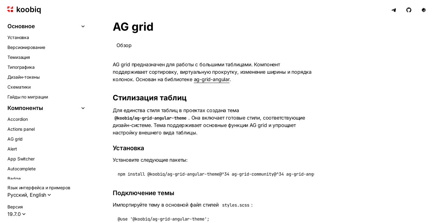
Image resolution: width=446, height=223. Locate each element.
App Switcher (21, 158)
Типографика (21, 67)
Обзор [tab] (124, 45)
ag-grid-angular (212, 79)
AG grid (15, 139)
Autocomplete (21, 168)
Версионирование (26, 47)
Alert (12, 148)
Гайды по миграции (27, 96)
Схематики (19, 87)
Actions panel (21, 129)
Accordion (17, 119)
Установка (18, 37)
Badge (14, 178)
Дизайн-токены (23, 77)
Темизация (18, 57)
